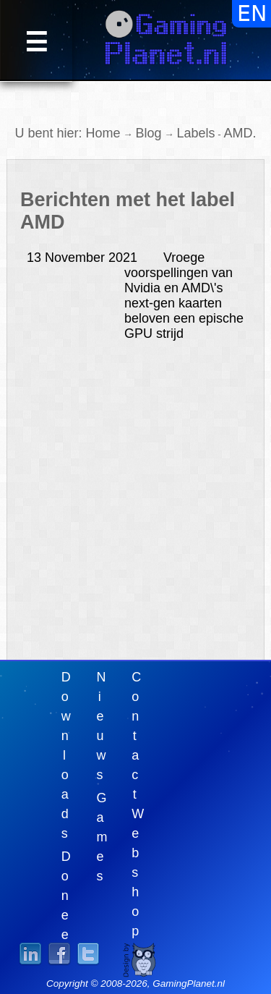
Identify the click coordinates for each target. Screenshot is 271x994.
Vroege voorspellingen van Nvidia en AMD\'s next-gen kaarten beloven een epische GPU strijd (135, 295)
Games (102, 837)
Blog (148, 133)
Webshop (138, 872)
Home (102, 133)
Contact (136, 736)
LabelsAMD (215, 133)
